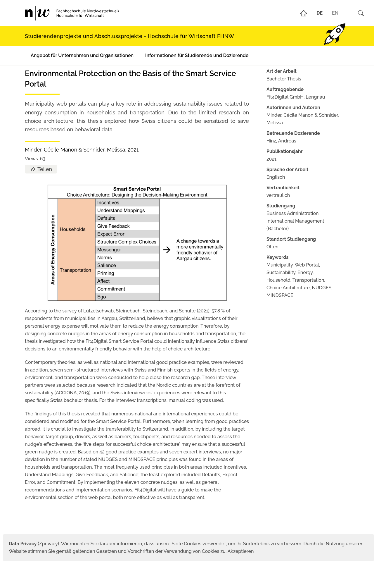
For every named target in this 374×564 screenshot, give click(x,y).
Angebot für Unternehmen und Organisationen (82, 55)
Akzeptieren (241, 551)
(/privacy (33, 543)
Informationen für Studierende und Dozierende (196, 55)
